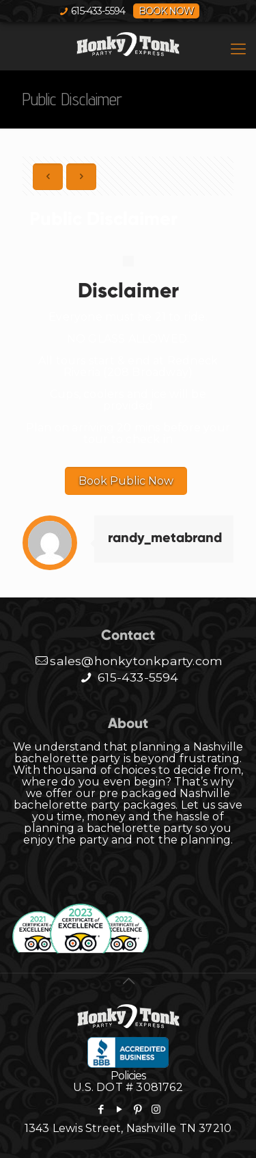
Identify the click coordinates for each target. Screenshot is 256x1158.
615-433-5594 (98, 11)
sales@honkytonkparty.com (128, 661)
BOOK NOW (166, 11)
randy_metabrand (165, 537)
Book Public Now (126, 480)
